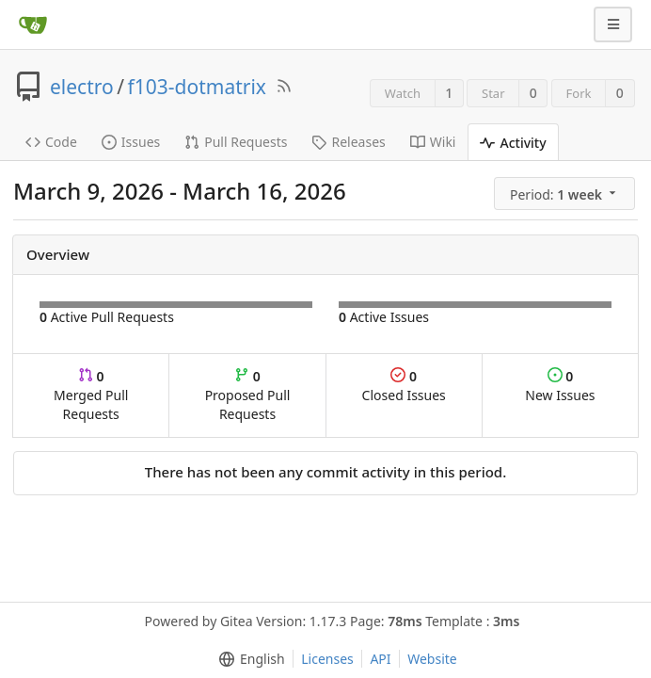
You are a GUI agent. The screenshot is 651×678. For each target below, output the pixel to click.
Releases (348, 142)
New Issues (560, 385)
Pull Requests (235, 142)
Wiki (433, 142)
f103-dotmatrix (197, 86)
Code (51, 142)
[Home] (33, 24)
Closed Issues (404, 385)
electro (82, 86)
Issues (131, 142)
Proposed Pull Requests (248, 395)
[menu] (566, 194)
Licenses (327, 659)
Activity (513, 143)
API (380, 659)
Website (432, 659)
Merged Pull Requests (91, 395)
